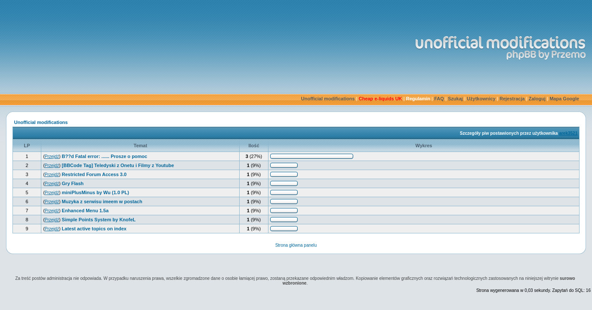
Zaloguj (537, 98)
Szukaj (455, 98)
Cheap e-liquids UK (380, 98)
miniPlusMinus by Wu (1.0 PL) (95, 192)
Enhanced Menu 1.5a (85, 210)
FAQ (439, 98)
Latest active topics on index (94, 228)
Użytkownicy (481, 98)
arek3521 (568, 133)
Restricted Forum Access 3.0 (94, 174)
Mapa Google (564, 98)
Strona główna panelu (296, 245)
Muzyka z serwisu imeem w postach (102, 201)
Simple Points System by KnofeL (99, 219)
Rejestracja (512, 98)
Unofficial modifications (328, 98)
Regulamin (418, 98)
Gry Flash (73, 183)
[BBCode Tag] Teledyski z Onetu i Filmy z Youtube (118, 165)
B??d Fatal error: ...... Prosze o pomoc (105, 156)
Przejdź (52, 156)
